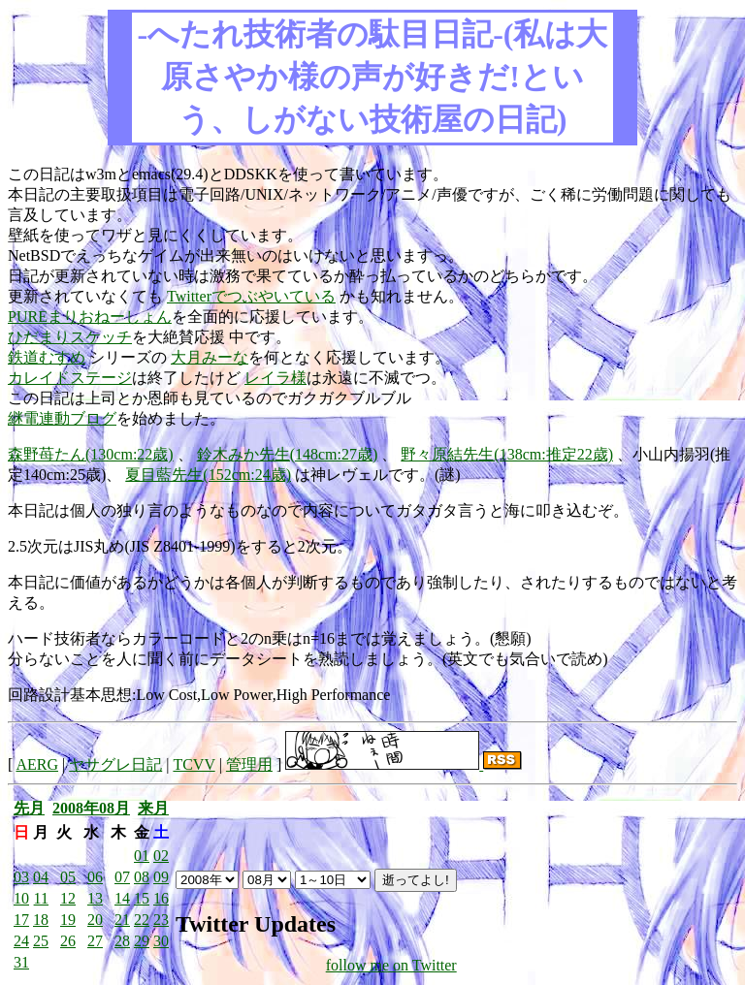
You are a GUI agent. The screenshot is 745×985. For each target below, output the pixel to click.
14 (122, 898)
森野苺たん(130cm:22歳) (91, 454)
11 (41, 898)
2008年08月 (91, 808)
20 (95, 919)
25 (41, 941)
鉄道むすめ (46, 357)
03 (21, 877)
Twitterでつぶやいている (251, 296)
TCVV (193, 764)
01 (141, 855)
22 (141, 919)
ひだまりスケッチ (70, 337)
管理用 (249, 764)
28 (122, 941)
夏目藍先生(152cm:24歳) (208, 474)
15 (141, 898)
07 (122, 877)
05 (68, 877)
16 (161, 898)
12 (68, 898)
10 (21, 898)
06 (95, 877)
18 (41, 919)
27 (95, 941)
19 (68, 919)
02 (161, 855)
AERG (37, 764)
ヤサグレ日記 (115, 764)
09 (161, 877)
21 (122, 919)
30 (161, 941)
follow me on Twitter (391, 965)
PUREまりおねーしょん (90, 316)
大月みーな (209, 357)
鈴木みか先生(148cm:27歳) (287, 454)
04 (41, 877)
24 (21, 941)
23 (161, 919)
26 (68, 941)
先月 (29, 808)
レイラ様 (275, 377)
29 (141, 941)
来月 (153, 808)
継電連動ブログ (62, 418)
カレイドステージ (70, 377)
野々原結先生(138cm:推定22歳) (507, 454)
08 (141, 877)
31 (21, 962)
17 (21, 919)
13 (95, 898)
